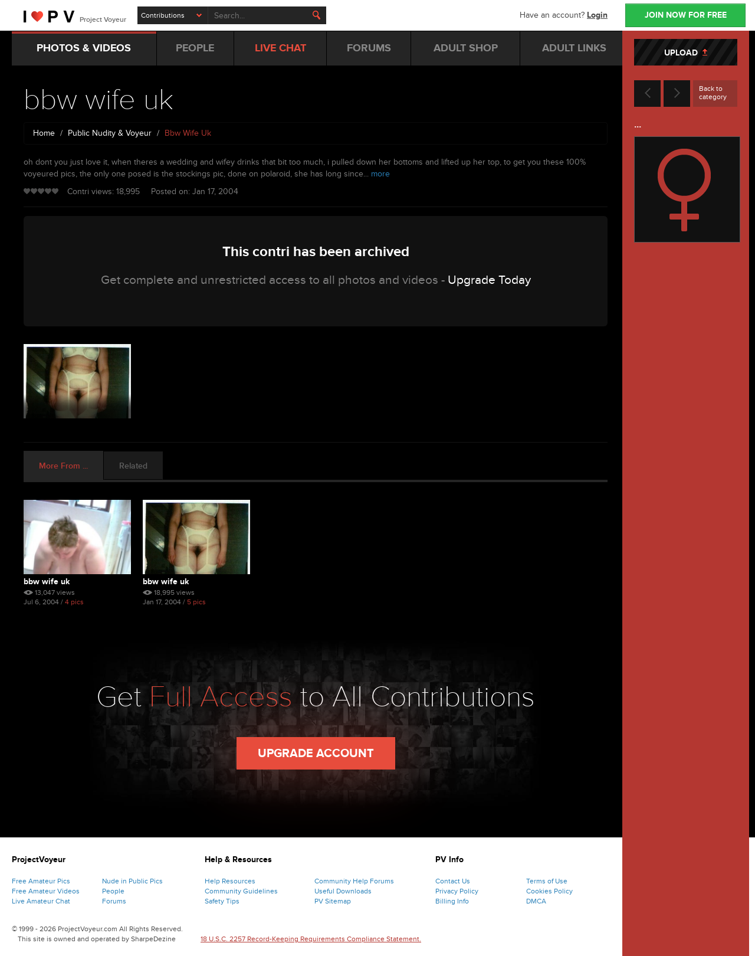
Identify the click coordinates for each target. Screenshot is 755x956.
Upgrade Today (489, 280)
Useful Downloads (343, 891)
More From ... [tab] (63, 466)
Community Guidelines (241, 891)
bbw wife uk (47, 581)
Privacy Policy (456, 891)
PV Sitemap (332, 901)
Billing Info (452, 901)
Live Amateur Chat (41, 901)
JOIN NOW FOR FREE (686, 15)
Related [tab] (133, 466)
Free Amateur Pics (41, 881)
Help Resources (230, 881)
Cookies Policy (549, 891)
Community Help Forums (354, 881)
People (113, 891)
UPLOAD (685, 53)
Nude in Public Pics (132, 881)
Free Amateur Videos (46, 891)
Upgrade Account (316, 754)
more (380, 174)
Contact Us (452, 881)
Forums (114, 901)
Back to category (713, 92)
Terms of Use (546, 881)
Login (597, 15)
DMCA (536, 901)
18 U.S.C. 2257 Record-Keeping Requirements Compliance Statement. (311, 939)
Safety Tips (222, 901)
